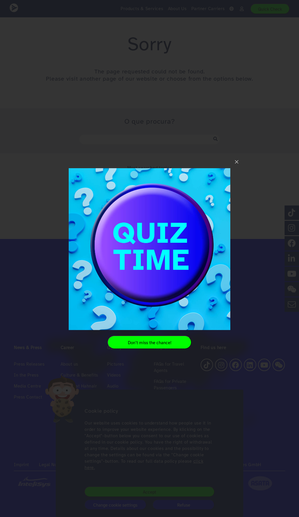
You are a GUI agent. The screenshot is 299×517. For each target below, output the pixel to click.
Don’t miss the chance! (149, 342)
